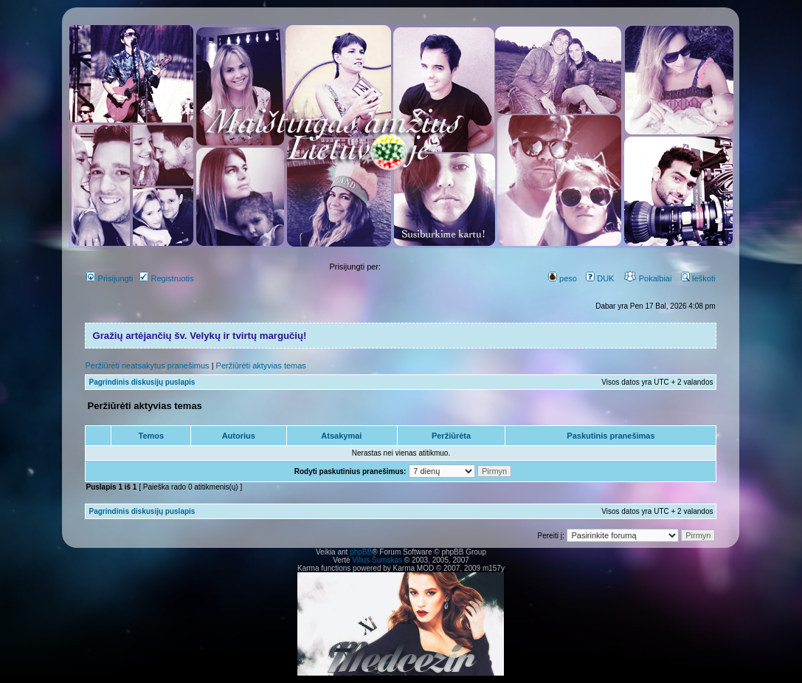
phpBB (361, 552)
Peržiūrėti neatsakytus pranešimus (147, 365)
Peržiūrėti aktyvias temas (261, 365)
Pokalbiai (647, 278)
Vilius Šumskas (377, 560)
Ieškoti (698, 278)
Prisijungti (109, 278)
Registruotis (166, 278)
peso (562, 278)
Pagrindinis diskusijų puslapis (142, 382)
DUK (600, 278)
